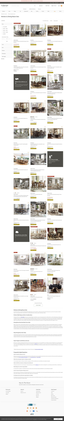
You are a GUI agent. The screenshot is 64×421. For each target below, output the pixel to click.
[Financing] (37, 394)
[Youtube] (33, 408)
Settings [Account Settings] (8, 391)
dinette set (37, 364)
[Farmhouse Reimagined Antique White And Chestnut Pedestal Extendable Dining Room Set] (38, 218)
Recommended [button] (56, 20)
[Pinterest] (36, 408)
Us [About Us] (22, 391)
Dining (15, 11)
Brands (60, 11)
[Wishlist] (7, 394)
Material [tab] (3, 50)
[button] (41, 5)
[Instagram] (30, 408)
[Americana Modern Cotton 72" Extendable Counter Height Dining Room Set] (55, 65)
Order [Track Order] (7, 392)
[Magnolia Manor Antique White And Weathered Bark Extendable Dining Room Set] (55, 91)
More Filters (2, 58)
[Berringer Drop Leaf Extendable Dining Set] (38, 295)
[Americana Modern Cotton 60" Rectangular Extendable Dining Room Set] (21, 269)
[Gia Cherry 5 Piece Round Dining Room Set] (38, 270)
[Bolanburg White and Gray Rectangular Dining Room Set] (38, 244)
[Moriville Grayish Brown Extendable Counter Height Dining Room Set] (21, 294)
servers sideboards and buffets (23, 357)
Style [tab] (2, 47)
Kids (31, 11)
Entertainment (26, 11)
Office (48, 11)
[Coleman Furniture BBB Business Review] (32, 405)
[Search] (23, 6)
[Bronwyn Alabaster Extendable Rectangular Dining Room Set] (55, 193)
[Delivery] (52, 394)
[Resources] (37, 395)
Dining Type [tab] (4, 53)
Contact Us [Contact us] (61, 2)
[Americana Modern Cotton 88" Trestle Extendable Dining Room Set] (21, 142)
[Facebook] (27, 408)
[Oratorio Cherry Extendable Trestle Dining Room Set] (55, 218)
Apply (7, 41)
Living (9, 11)
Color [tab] (3, 44)
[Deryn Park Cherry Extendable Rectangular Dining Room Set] (38, 91)
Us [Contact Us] (52, 391)
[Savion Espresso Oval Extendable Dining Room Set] (21, 117)
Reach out (50, 162)
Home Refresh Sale (16, 44)
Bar (20, 11)
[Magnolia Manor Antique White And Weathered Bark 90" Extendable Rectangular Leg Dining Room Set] (21, 194)
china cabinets (39, 357)
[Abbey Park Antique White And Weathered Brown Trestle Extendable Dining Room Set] (38, 168)
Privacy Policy (35, 419)
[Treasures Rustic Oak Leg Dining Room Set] (38, 193)
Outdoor (37, 11)
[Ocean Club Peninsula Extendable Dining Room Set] (21, 168)
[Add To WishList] (28, 25)
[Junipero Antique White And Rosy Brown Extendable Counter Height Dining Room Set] (21, 65)
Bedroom (3, 11)
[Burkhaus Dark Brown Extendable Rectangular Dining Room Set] (21, 40)
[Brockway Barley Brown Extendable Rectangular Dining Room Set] (38, 65)
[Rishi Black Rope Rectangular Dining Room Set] (55, 294)
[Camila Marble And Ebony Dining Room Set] (38, 40)
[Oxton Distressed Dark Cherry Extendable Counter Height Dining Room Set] (38, 142)
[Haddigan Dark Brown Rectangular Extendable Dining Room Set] (38, 118)
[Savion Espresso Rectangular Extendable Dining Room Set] (55, 142)
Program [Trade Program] (38, 391)
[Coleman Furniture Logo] (4, 6)
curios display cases (33, 357)
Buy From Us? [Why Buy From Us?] (23, 392)
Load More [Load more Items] (38, 305)
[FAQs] (52, 392)
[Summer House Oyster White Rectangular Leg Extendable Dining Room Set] (55, 269)
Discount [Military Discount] (38, 392)
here (45, 419)
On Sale (48, 69)
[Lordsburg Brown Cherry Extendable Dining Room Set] (55, 40)
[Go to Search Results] (34, 6)
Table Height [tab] (4, 56)
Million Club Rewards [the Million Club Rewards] (54, 398)
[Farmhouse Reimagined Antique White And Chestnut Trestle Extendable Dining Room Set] (55, 117)
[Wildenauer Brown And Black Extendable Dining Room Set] (21, 218)
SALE (55, 11)
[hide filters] (3, 20)
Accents (43, 11)
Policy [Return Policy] (53, 395)
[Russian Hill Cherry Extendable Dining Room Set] (55, 243)
